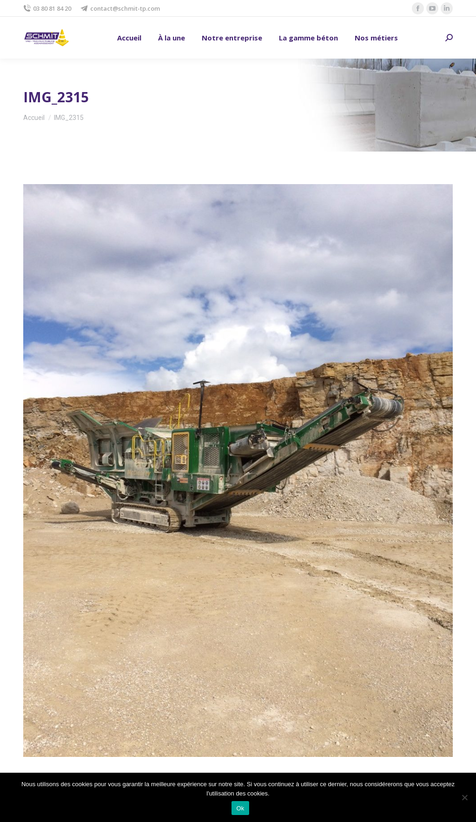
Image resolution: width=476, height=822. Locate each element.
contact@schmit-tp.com (120, 8)
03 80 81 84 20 (47, 8)
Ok (240, 808)
